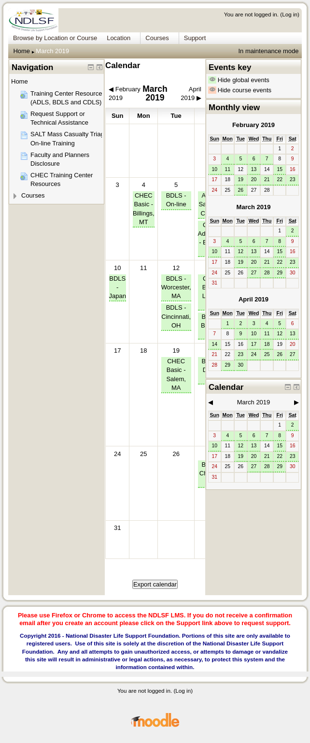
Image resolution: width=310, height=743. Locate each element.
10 (117, 267)
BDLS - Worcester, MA (176, 287)
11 (227, 169)
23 (293, 179)
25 (267, 354)
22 (279, 179)
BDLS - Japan (117, 287)
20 (254, 179)
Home (21, 51)
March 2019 (52, 51)
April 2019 (253, 299)
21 (267, 179)
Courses (32, 195)
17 (254, 344)
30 (241, 365)
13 (254, 169)
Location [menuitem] (118, 38)
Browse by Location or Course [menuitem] (55, 38)
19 (175, 350)
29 (279, 272)
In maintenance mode (268, 51)
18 (267, 344)
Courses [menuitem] (157, 38)
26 (241, 190)
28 (267, 272)
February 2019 (253, 125)
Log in (289, 14)
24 (254, 354)
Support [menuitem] (195, 38)
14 (214, 344)
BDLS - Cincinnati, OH (176, 316)
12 (175, 267)
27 (254, 272)
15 (279, 169)
